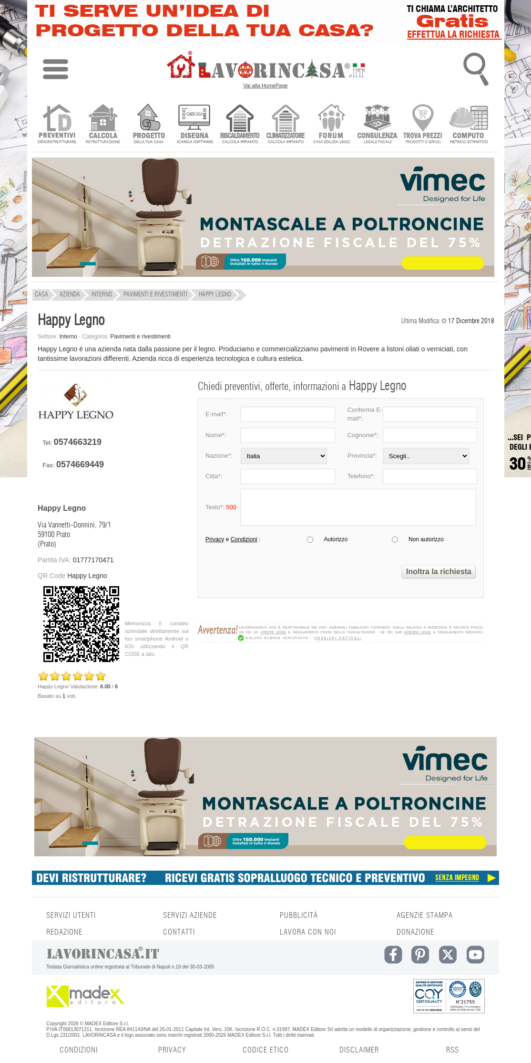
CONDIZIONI (79, 1050)
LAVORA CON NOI (308, 932)
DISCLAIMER (359, 1050)
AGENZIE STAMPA (425, 915)
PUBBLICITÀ (299, 915)
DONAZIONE (415, 932)
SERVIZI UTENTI (71, 915)
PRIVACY (172, 1050)
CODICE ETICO (266, 1050)
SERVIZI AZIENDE (190, 915)
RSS (452, 1050)
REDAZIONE (64, 932)
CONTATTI (179, 932)
